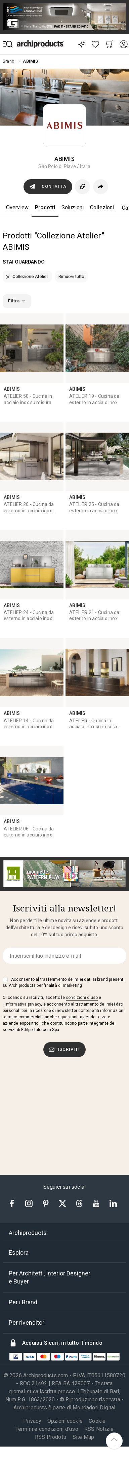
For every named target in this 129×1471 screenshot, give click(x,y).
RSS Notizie (99, 1429)
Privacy (32, 1421)
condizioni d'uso (82, 997)
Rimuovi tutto (71, 276)
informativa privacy (23, 1004)
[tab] (64, 1233)
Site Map (83, 1437)
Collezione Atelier (27, 276)
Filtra (17, 300)
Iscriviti (64, 1049)
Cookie (97, 1421)
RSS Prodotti (50, 1437)
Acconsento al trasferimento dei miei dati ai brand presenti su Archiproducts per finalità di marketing (64, 982)
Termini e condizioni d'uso (46, 1429)
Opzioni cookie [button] (65, 1421)
